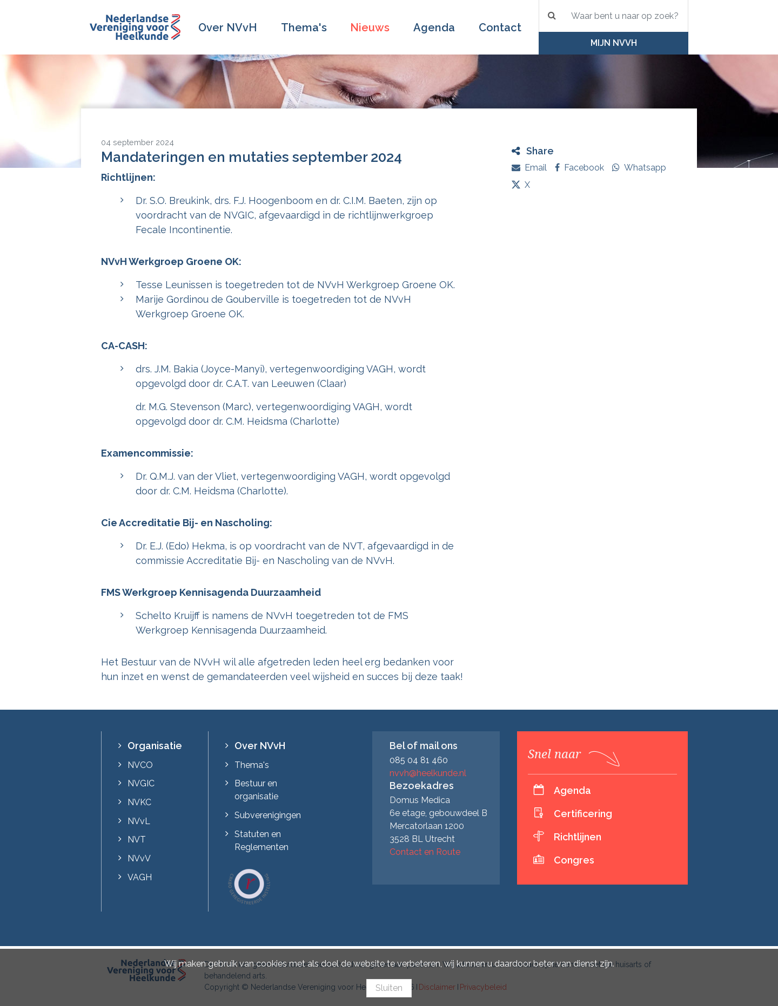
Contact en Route (425, 852)
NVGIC (141, 783)
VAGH (140, 877)
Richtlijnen (577, 836)
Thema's (304, 27)
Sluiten (389, 988)
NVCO (140, 765)
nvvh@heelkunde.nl (428, 773)
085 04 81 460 (419, 760)
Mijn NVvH (614, 43)
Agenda (434, 27)
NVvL (139, 821)
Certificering (583, 813)
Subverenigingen (267, 815)
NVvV (139, 858)
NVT (137, 839)
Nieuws (370, 27)
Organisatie (155, 745)
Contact (500, 27)
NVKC (139, 802)
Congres (574, 860)
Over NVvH (227, 27)
